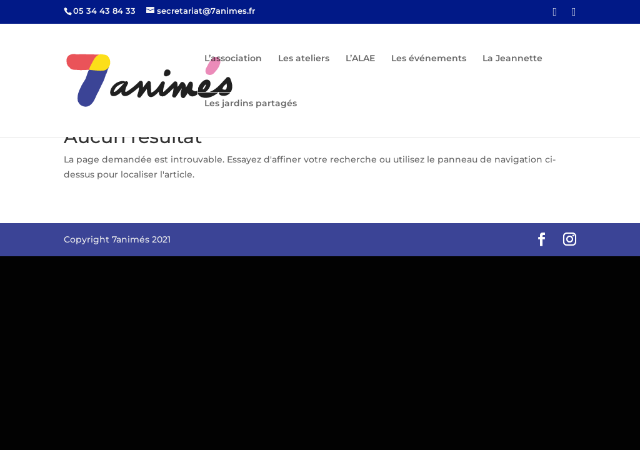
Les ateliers (303, 59)
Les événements (428, 59)
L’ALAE (360, 59)
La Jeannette (512, 59)
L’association (233, 59)
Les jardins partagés (250, 104)
